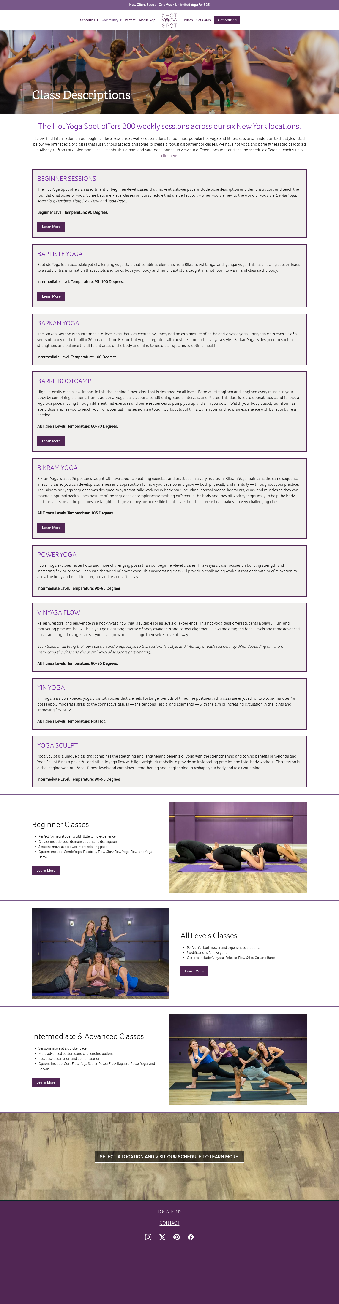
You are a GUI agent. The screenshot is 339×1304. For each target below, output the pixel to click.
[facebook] (191, 1237)
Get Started (227, 19)
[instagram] (148, 1237)
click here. (169, 155)
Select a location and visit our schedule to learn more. (169, 1156)
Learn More (51, 226)
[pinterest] (176, 1237)
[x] (162, 1237)
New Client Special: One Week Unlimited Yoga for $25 (169, 4)
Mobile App (147, 20)
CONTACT (170, 1223)
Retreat (130, 20)
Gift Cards (203, 20)
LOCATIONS (170, 1211)
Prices (188, 20)
